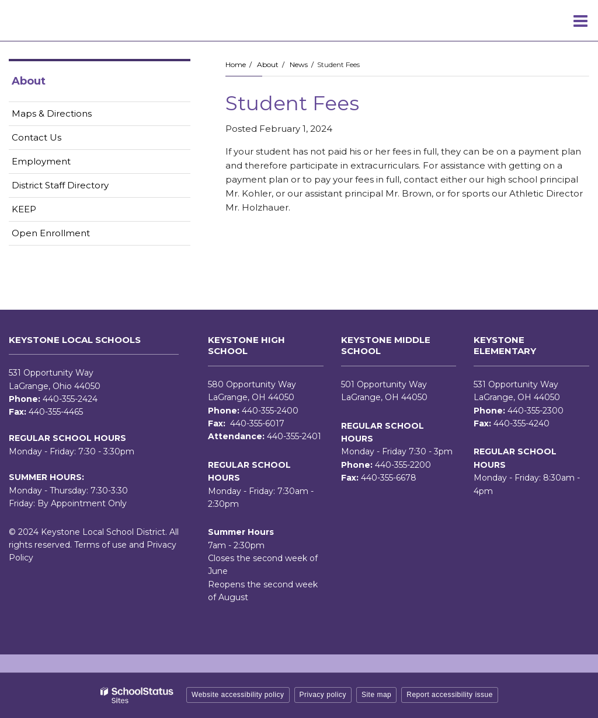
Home (235, 64)
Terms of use (100, 545)
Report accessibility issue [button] (449, 695)
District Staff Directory (60, 185)
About (268, 64)
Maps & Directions (52, 113)
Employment (59, 163)
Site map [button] (376, 695)
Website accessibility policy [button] (238, 695)
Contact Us (36, 137)
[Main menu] (580, 20)
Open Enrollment (51, 233)
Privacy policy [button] (323, 695)
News (299, 64)
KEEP (24, 209)
